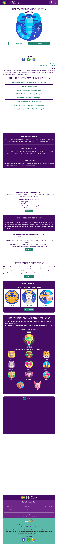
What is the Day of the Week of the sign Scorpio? (29, 105)
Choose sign (29, 310)
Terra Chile (9, 506)
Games (50, 510)
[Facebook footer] (24, 540)
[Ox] (29, 356)
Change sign (18, 43)
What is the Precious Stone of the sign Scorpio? (29, 109)
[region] (29, 50)
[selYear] (29, 332)
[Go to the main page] (10, 2)
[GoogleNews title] (34, 59)
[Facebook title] (23, 59)
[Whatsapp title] (29, 59)
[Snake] (29, 366)
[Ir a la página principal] (5, 402)
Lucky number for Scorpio (29, 86)
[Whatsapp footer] (29, 540)
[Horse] (46, 366)
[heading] (29, 211)
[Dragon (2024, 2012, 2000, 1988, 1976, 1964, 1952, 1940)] (29, 342)
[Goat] (11, 376)
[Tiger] (46, 356)
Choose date (29, 277)
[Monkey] (29, 376)
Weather (29, 510)
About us (37, 527)
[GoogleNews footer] (34, 540)
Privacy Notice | (30, 527)
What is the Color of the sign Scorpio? (29, 97)
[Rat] (11, 356)
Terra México (48, 506)
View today (39, 43)
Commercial (25, 516)
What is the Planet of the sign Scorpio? (29, 101)
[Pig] (38, 386)
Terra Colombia (29, 506)
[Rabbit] (11, 366)
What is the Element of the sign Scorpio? (29, 94)
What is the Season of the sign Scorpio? (29, 90)
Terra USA (9, 510)
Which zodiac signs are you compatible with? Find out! (29, 82)
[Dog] (20, 386)
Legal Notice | (22, 527)
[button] (51, 2)
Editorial (34, 516)
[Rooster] (46, 376)
